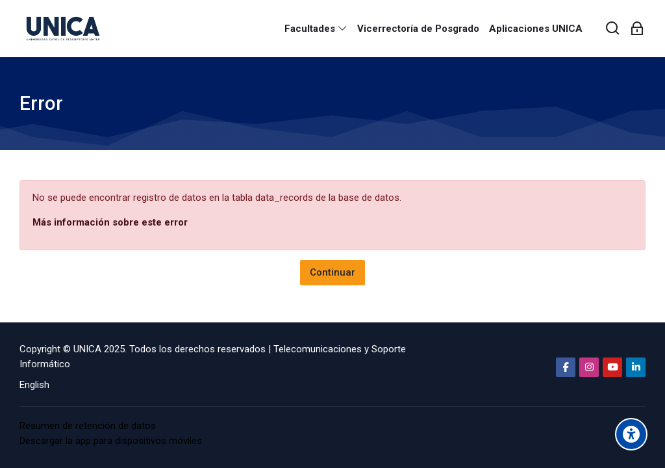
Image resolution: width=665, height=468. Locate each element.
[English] (34, 385)
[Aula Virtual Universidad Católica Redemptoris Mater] (63, 28)
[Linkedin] (636, 367)
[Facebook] (565, 367)
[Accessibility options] (631, 434)
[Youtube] (612, 367)
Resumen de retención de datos (87, 426)
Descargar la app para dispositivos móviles (110, 441)
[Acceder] (637, 29)
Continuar (332, 272)
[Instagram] (589, 367)
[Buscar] (613, 29)
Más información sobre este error (110, 222)
